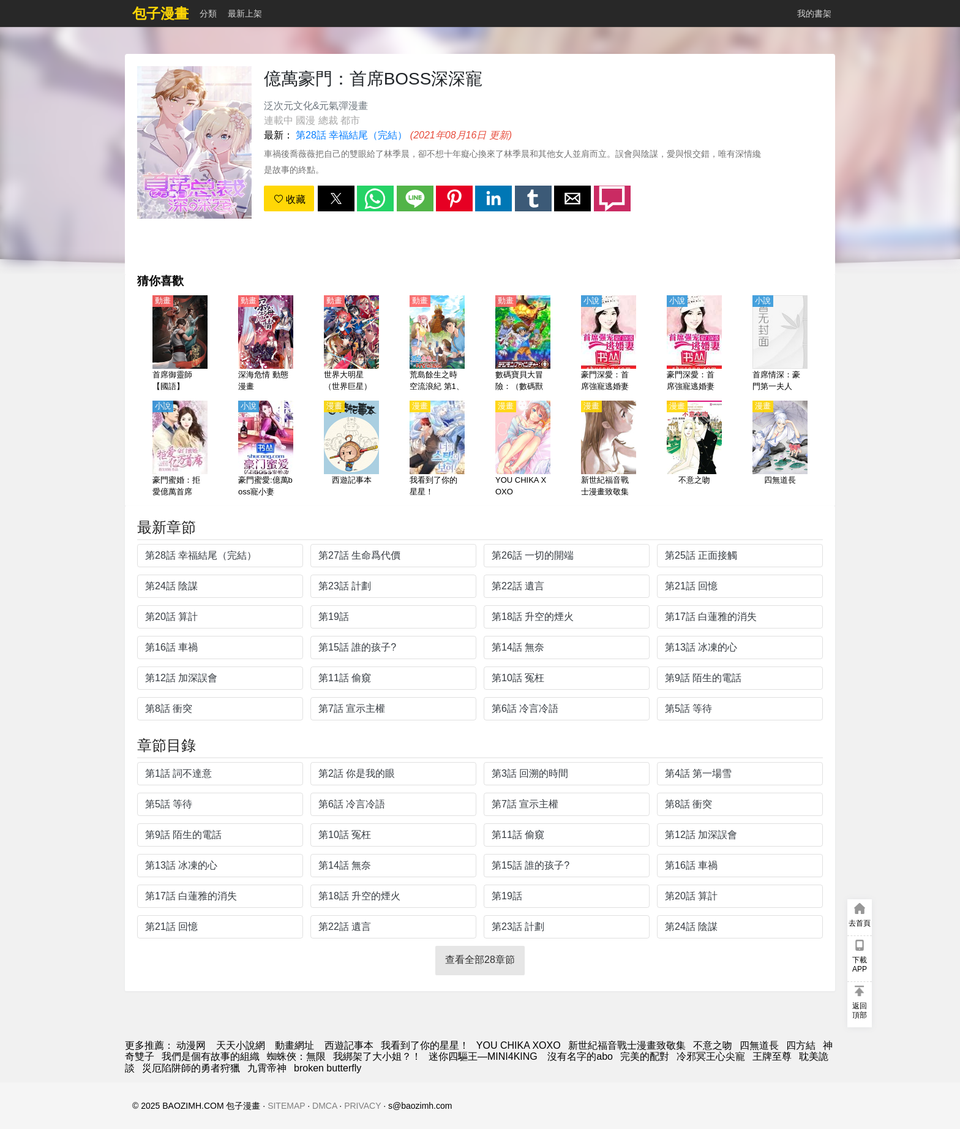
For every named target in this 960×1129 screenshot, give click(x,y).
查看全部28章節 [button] (480, 959)
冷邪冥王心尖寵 (711, 1056)
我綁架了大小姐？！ (377, 1056)
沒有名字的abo (580, 1056)
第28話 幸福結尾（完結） (351, 135)
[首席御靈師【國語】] (180, 344)
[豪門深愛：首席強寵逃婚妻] (608, 344)
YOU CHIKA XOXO (518, 1045)
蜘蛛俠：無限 (296, 1056)
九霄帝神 (267, 1068)
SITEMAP (286, 1106)
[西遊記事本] (351, 450)
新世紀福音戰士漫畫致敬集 (627, 1045)
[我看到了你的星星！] (437, 450)
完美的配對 (644, 1056)
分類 (208, 13)
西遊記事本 (348, 1045)
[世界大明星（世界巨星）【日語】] (351, 344)
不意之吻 (712, 1045)
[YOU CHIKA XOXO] (522, 450)
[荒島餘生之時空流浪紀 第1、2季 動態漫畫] (437, 344)
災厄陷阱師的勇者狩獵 (191, 1068)
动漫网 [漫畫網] (191, 1045)
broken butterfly (327, 1068)
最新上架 (245, 13)
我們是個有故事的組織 (211, 1056)
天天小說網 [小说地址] (240, 1045)
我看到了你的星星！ (425, 1045)
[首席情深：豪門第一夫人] (780, 344)
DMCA (324, 1106)
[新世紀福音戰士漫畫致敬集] (608, 450)
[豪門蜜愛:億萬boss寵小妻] (265, 450)
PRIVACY (362, 1106)
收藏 (290, 199)
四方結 (801, 1045)
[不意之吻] (694, 450)
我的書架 (814, 13)
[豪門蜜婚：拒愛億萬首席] (180, 450)
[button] (336, 198)
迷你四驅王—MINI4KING (484, 1056)
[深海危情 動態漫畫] (265, 344)
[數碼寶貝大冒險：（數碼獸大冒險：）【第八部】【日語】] (522, 344)
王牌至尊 (772, 1056)
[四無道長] (780, 450)
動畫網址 (294, 1045)
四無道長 (759, 1045)
